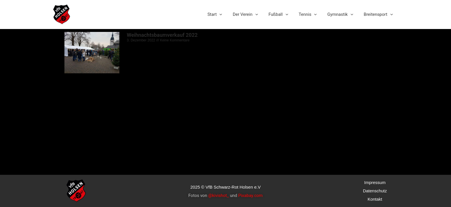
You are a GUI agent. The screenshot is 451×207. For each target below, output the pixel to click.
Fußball (285, 14)
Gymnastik (343, 14)
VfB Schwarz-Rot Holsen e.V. (113, 14)
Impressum (374, 182)
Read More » (136, 116)
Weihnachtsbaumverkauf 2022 (162, 35)
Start (225, 14)
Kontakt (375, 199)
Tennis (312, 14)
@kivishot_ (218, 195)
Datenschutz (375, 190)
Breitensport (379, 14)
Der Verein (254, 14)
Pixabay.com (250, 195)
